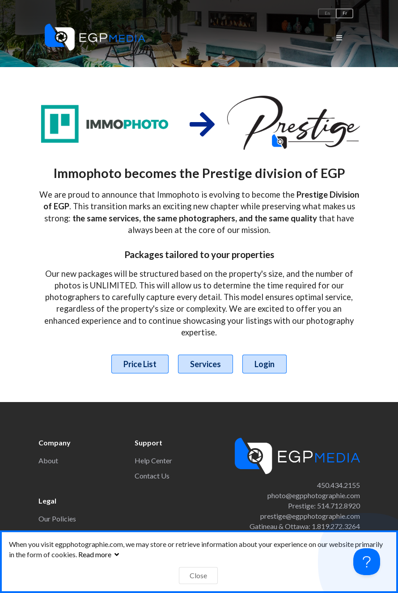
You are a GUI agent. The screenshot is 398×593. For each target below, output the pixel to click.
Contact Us (152, 475)
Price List (140, 364)
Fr (345, 13)
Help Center (153, 460)
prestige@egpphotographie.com (310, 516)
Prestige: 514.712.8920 (324, 505)
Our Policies (57, 518)
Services (205, 364)
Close (198, 575)
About (48, 460)
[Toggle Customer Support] (366, 561)
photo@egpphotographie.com (313, 495)
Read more (99, 554)
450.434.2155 (338, 485)
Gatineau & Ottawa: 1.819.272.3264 (305, 526)
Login (264, 364)
